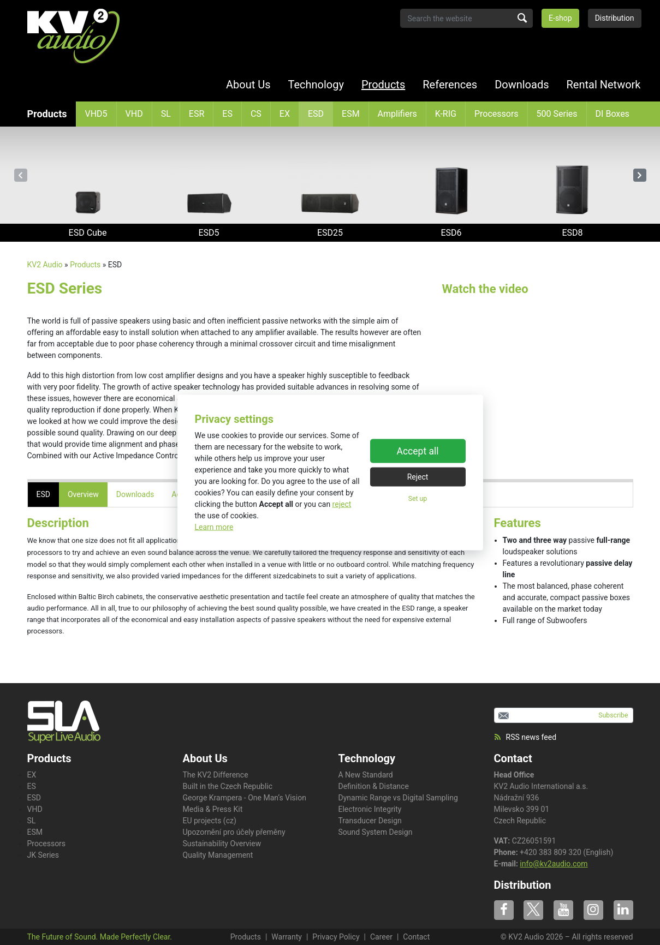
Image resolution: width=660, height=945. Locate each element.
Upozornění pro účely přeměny (234, 832)
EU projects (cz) (209, 820)
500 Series (557, 114)
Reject (418, 476)
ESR (196, 114)
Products (383, 84)
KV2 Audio (45, 264)
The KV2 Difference (215, 774)
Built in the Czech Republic (228, 786)
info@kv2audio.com (553, 863)
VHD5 (96, 114)
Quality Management (218, 855)
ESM (351, 114)
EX (285, 114)
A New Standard (365, 774)
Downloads (522, 84)
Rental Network (604, 84)
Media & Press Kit (213, 809)
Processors (496, 114)
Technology (316, 84)
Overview (83, 494)
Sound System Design (375, 832)
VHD (134, 114)
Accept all (418, 450)
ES (227, 114)
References (450, 84)
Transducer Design (370, 820)
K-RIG (445, 114)
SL (166, 114)
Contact (513, 758)
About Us (248, 84)
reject (342, 504)
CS (256, 114)
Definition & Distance (373, 786)
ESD (316, 114)
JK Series (43, 855)
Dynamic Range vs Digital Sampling (398, 797)
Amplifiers (397, 114)
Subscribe (613, 715)
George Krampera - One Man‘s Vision (244, 797)
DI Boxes (612, 114)
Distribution (614, 18)
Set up (417, 498)
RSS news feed (525, 737)
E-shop (560, 18)
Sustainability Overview (222, 843)
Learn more (214, 527)
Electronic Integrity (370, 809)
